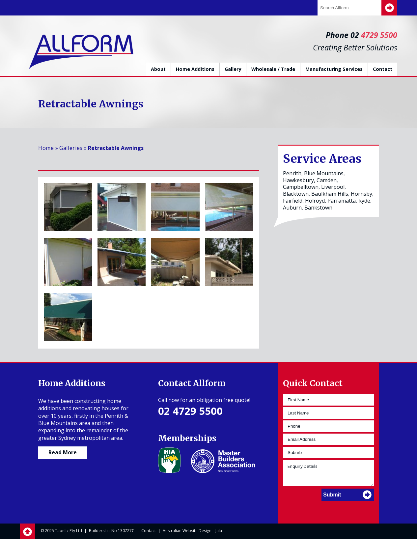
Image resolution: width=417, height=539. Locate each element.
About (158, 69)
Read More (62, 452)
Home (46, 148)
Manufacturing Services (334, 69)
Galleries (71, 148)
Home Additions (195, 69)
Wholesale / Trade (273, 69)
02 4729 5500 (190, 411)
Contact (382, 69)
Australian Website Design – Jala (192, 530)
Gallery (233, 69)
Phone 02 (361, 35)
